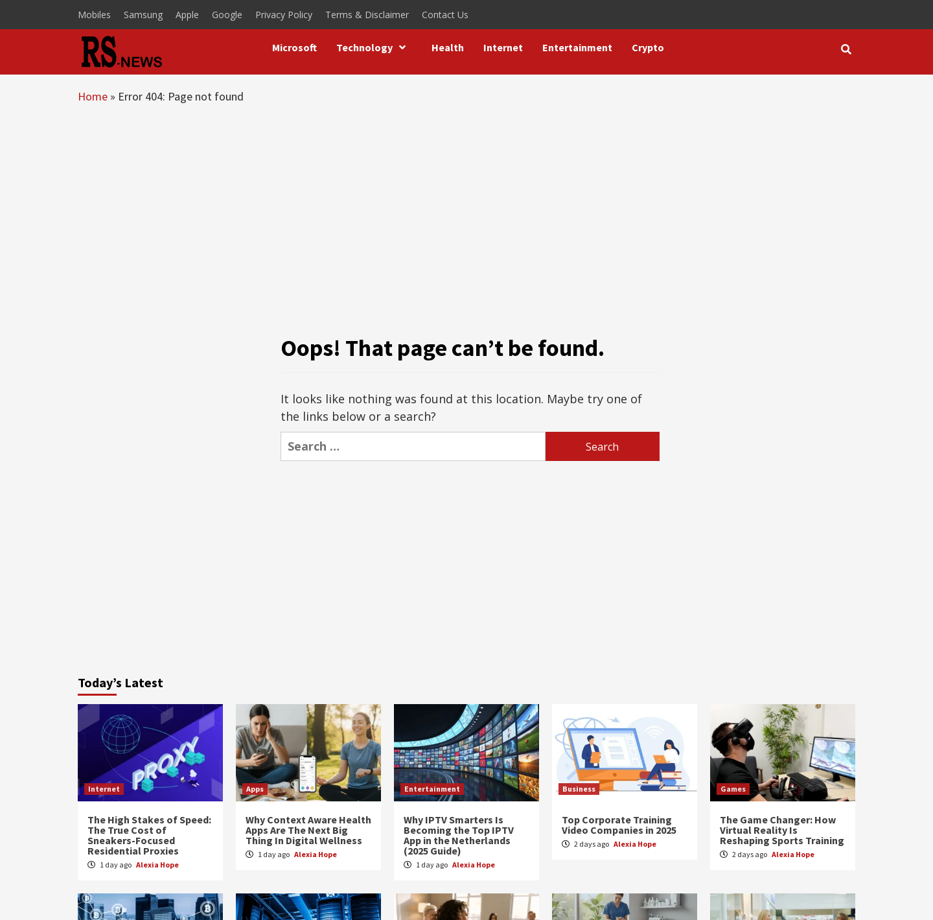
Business (578, 789)
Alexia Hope (157, 864)
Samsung (143, 14)
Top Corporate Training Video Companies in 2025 (619, 824)
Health (448, 47)
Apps (255, 789)
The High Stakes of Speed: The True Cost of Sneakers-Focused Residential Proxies (149, 835)
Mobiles (94, 14)
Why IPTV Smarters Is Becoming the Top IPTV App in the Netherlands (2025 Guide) (459, 835)
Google (227, 14)
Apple (187, 14)
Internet (503, 47)
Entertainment (577, 47)
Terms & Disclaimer (367, 14)
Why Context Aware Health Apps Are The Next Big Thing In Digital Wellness (308, 830)
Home (93, 96)
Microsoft (294, 47)
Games (733, 789)
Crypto (648, 47)
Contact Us (445, 14)
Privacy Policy (283, 14)
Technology (374, 47)
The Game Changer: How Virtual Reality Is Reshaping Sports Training (782, 830)
